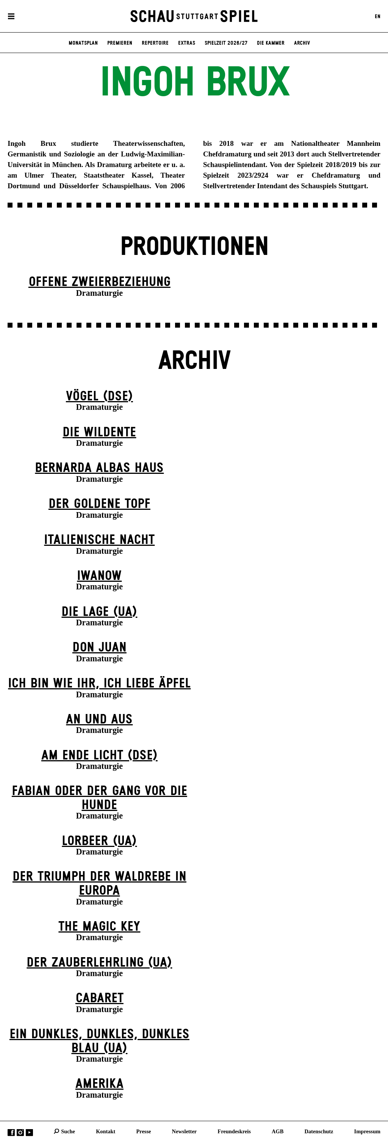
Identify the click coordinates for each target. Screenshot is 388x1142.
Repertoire (155, 43)
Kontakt (105, 1131)
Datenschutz (318, 1131)
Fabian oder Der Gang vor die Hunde (99, 798)
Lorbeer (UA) (99, 841)
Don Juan (99, 648)
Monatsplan (83, 43)
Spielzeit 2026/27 (226, 43)
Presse (143, 1131)
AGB (277, 1131)
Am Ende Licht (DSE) (99, 755)
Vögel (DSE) (99, 396)
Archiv (302, 43)
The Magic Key (99, 927)
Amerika (99, 1084)
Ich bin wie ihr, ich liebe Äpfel (99, 684)
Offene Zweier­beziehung (99, 282)
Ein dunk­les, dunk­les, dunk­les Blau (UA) (99, 1041)
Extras (186, 43)
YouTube (29, 1132)
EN (377, 16)
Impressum (367, 1131)
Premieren (119, 43)
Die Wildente (99, 432)
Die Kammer (271, 43)
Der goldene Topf (99, 504)
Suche (68, 1131)
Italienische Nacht (99, 540)
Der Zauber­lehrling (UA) (99, 963)
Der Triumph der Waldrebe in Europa (99, 884)
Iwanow (99, 576)
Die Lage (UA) (99, 612)
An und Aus (99, 719)
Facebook (11, 1132)
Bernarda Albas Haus (99, 468)
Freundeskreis (234, 1131)
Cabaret (99, 998)
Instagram (20, 1132)
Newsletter (184, 1131)
